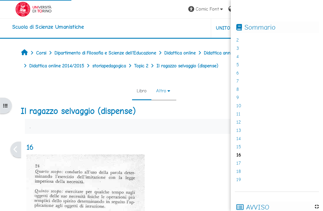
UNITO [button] (201, 28)
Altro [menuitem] (145, 90)
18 (238, 171)
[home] (37, 27)
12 (238, 122)
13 (238, 130)
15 (238, 146)
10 (238, 105)
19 (238, 179)
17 (238, 163)
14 (238, 138)
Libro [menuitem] (125, 90)
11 (238, 114)
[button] (184, 9)
